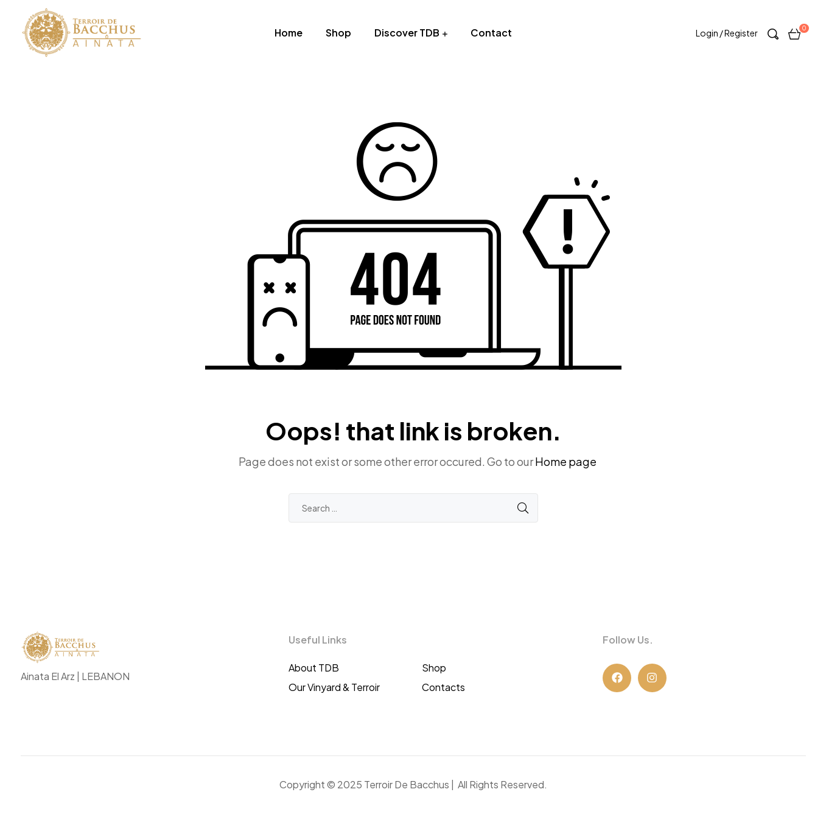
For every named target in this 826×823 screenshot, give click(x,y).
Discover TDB (406, 32)
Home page (566, 461)
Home (289, 32)
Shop (338, 32)
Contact (491, 32)
